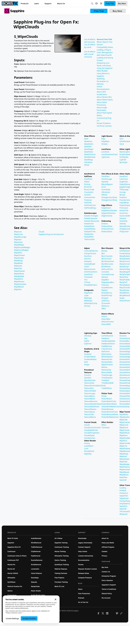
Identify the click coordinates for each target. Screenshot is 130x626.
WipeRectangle (20, 237)
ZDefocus (105, 306)
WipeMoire (18, 279)
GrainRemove (106, 287)
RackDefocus (106, 293)
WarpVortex (124, 290)
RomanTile (123, 210)
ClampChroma (90, 253)
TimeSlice (105, 380)
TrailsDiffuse (106, 388)
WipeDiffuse (19, 273)
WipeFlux (18, 289)
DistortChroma (107, 321)
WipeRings (18, 260)
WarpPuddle (124, 279)
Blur (103, 253)
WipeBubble (19, 276)
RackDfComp (106, 295)
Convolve (105, 272)
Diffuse (104, 195)
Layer (86, 295)
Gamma (87, 258)
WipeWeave (19, 287)
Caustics (87, 375)
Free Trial (110, 3)
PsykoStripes (124, 205)
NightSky (87, 454)
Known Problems (104, 123)
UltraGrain (105, 192)
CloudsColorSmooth (92, 427)
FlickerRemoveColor (109, 412)
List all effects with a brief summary (89, 54)
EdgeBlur (105, 279)
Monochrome (89, 269)
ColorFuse (123, 179)
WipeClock (18, 242)
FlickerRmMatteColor (110, 417)
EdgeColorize (106, 216)
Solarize (122, 218)
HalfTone (87, 202)
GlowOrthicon (90, 154)
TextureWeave (90, 417)
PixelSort (123, 197)
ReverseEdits (106, 372)
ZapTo (86, 341)
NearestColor (106, 359)
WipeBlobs (18, 263)
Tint (85, 279)
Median (104, 290)
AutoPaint (88, 179)
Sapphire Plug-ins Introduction (51, 234)
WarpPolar (123, 277)
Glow (86, 138)
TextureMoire (89, 398)
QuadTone (88, 274)
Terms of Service (67, 611)
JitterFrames (106, 354)
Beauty (104, 251)
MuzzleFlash (89, 451)
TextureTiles (89, 414)
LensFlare (105, 152)
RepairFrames (107, 364)
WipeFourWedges (21, 250)
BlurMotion (106, 266)
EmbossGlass (106, 231)
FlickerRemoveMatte (109, 414)
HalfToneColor (90, 205)
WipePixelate (19, 271)
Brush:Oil (88, 187)
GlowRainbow (89, 157)
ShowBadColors (90, 285)
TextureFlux (89, 388)
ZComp (87, 306)
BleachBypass (107, 184)
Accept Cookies (29, 618)
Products (24, 3)
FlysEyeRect (89, 237)
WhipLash (123, 514)
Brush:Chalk (89, 189)
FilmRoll (122, 490)
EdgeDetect (106, 208)
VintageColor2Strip (109, 197)
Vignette (104, 181)
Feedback (105, 338)
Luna (86, 448)
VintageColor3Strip (109, 200)
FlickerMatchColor (108, 401)
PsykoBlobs (124, 202)
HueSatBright (89, 264)
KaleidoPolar (89, 226)
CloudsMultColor (91, 430)
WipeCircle (18, 234)
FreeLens (105, 285)
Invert (86, 266)
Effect (103, 425)
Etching (87, 184)
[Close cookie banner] (55, 599)
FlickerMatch (106, 398)
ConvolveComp (107, 274)
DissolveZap (124, 406)
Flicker (104, 396)
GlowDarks (88, 144)
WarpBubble (124, 256)
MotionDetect (107, 357)
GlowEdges (88, 149)
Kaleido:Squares (90, 218)
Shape (86, 364)
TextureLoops (89, 393)
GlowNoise (88, 152)
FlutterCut (123, 493)
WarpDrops (124, 266)
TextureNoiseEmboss (92, 404)
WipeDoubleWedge (22, 247)
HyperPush (124, 498)
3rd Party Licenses (104, 126)
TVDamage (123, 189)
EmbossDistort (107, 229)
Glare (121, 144)
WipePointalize (20, 284)
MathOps (88, 298)
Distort (104, 316)
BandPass (123, 176)
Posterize (88, 200)
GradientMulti (90, 357)
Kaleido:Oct (89, 223)
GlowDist (87, 146)
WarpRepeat (124, 285)
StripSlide (123, 221)
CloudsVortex (89, 438)
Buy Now (122, 3)
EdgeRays (105, 141)
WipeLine (18, 231)
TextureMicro (89, 396)
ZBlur (103, 308)
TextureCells (89, 383)
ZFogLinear (124, 231)
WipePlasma (19, 281)
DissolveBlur (124, 341)
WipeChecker (19, 255)
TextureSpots (89, 412)
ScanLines (123, 213)
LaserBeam (88, 446)
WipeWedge (19, 245)
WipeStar (18, 239)
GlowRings (88, 159)
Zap (85, 338)
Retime (104, 367)
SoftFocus (105, 300)
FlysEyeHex (88, 234)
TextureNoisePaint (91, 406)
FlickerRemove (107, 409)
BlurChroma (106, 258)
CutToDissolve (107, 336)
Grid (86, 362)
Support (48, 3)
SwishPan (123, 477)
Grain (103, 187)
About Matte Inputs (105, 99)
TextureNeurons (90, 401)
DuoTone (88, 256)
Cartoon (87, 195)
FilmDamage (106, 179)
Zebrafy (122, 223)
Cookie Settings (12, 618)
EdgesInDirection (108, 213)
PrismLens (123, 208)
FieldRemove (106, 346)
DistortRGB (106, 324)
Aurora (87, 443)
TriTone (87, 282)
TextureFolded (90, 391)
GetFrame (105, 351)
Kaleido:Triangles (91, 216)
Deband (104, 277)
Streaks (104, 144)
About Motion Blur (104, 97)
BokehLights (124, 152)
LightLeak (105, 157)
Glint (121, 138)
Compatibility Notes (105, 47)
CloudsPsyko (89, 435)
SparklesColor (90, 380)
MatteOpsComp (90, 303)
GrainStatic (105, 189)
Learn (36, 3)
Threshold (88, 277)
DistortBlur (105, 319)
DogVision (123, 181)
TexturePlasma (90, 409)
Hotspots (88, 261)
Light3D (122, 159)
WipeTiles (18, 268)
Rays (103, 138)
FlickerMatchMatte (109, 404)
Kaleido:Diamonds (91, 221)
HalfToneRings (90, 208)
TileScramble (89, 239)
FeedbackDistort (108, 343)
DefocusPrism (107, 269)
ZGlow (86, 165)
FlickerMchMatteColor (110, 406)
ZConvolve (105, 303)
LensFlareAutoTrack (109, 154)
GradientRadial (90, 359)
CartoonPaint (89, 197)
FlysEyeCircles (89, 231)
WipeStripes (19, 258)
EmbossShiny (106, 226)
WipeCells (18, 266)
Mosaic (122, 195)
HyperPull (123, 496)
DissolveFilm (124, 359)
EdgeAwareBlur (107, 282)
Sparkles (87, 377)
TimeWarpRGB (107, 383)
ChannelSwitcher (91, 251)
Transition (105, 427)
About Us (61, 3)
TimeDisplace (106, 377)
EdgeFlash (88, 293)
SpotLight (123, 162)
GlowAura (88, 141)
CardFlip (122, 488)
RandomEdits (106, 362)
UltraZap (87, 336)
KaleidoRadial (89, 229)
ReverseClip (106, 370)
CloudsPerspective (91, 433)
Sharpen (104, 298)
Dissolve (122, 336)
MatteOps (88, 300)
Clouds (41, 231)
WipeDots (18, 252)
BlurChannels (106, 256)
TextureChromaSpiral (92, 385)
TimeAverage (106, 375)
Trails (103, 385)
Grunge (122, 192)
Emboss (104, 223)
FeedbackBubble (108, 341)
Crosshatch (88, 192)
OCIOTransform (90, 272)
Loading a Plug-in (104, 50)
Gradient (87, 354)
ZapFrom (87, 343)
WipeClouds (124, 430)
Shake (121, 298)
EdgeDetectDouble (109, 210)
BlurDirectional (107, 261)
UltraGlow (88, 162)
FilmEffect (105, 176)
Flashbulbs (123, 157)
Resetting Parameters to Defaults (102, 81)
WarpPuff (123, 282)
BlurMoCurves (107, 264)
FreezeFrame (106, 349)
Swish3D (122, 480)
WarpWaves (124, 293)
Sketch (87, 181)
